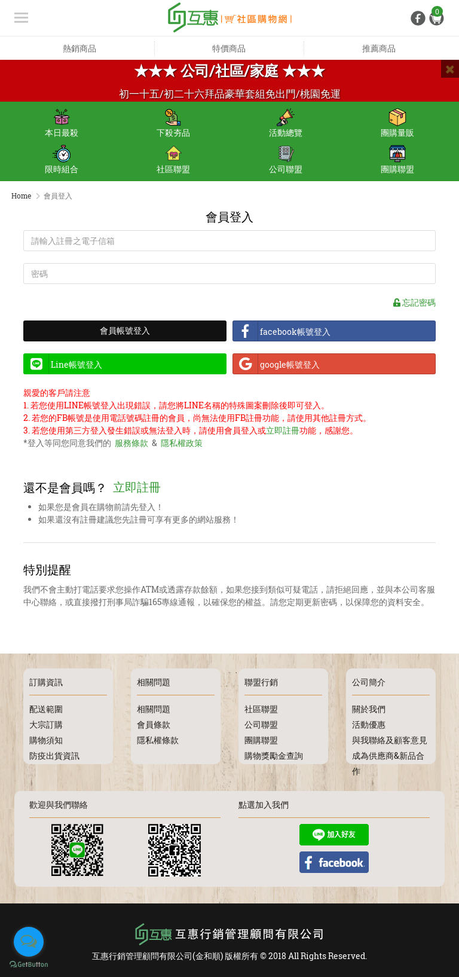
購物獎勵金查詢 (273, 753)
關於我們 (368, 707)
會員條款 (153, 722)
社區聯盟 (173, 160)
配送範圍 (46, 707)
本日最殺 (61, 123)
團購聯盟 (397, 160)
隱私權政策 (182, 444)
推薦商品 (379, 48)
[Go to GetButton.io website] (29, 965)
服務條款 (131, 444)
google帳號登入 (279, 366)
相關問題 (153, 707)
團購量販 (397, 123)
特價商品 (229, 48)
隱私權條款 (158, 738)
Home (21, 195)
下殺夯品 (173, 123)
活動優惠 (368, 722)
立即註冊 (282, 432)
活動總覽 (285, 123)
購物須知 (46, 738)
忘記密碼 (414, 304)
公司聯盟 (285, 160)
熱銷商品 (79, 48)
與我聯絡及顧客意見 (389, 738)
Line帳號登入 (66, 366)
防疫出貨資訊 (54, 753)
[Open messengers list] (29, 942)
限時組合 (61, 160)
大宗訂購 (46, 722)
